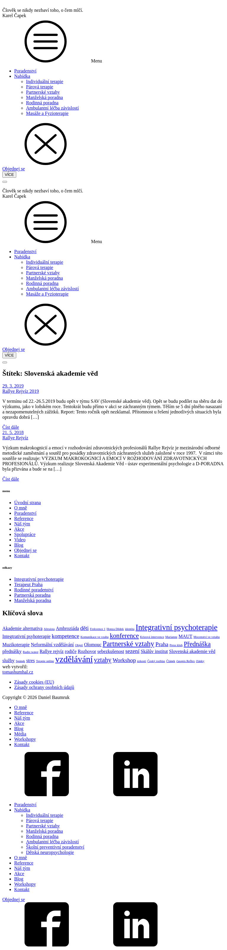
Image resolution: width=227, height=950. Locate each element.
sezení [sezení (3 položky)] (132, 651)
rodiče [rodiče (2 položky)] (71, 651)
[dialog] (113, 751)
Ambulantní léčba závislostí (52, 107)
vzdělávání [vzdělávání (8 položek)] (74, 659)
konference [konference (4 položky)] (124, 635)
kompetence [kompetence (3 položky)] (65, 636)
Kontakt (22, 555)
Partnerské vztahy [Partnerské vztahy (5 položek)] (128, 644)
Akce (19, 529)
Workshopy (25, 739)
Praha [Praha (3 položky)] (161, 644)
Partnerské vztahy (43, 92)
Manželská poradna (44, 97)
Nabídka (22, 76)
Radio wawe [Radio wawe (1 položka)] (30, 652)
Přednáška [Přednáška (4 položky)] (197, 644)
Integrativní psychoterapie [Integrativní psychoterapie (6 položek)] (177, 627)
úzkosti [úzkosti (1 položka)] (141, 661)
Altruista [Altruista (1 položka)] (49, 629)
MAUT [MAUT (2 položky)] (185, 636)
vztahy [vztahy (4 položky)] (102, 660)
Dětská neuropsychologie (50, 852)
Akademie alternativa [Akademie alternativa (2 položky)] (22, 628)
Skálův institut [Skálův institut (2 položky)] (154, 651)
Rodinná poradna (42, 102)
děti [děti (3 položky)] (84, 628)
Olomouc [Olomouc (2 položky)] (92, 644)
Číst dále (10, 427)
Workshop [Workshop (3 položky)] (124, 660)
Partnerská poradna (32, 595)
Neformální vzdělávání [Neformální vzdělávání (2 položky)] (52, 644)
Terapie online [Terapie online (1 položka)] (45, 661)
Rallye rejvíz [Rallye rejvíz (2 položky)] (52, 651)
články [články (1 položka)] (200, 661)
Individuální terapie (44, 81)
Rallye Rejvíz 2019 (20, 391)
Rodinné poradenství (33, 589)
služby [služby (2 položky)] (8, 660)
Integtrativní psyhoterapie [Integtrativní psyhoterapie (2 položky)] (26, 636)
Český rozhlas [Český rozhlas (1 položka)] (156, 661)
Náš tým (22, 523)
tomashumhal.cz (17, 671)
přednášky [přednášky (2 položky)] (12, 651)
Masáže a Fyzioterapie (47, 113)
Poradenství (25, 70)
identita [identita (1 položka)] (129, 629)
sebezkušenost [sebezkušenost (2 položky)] (110, 651)
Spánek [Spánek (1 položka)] (20, 661)
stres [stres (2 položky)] (30, 660)
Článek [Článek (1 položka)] (170, 661)
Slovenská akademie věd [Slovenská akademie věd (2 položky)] (192, 651)
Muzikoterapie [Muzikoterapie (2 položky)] (16, 644)
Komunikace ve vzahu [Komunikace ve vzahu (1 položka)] (94, 637)
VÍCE (9, 174)
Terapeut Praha (28, 584)
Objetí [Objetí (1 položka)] (79, 645)
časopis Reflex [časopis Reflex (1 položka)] (185, 661)
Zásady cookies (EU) (34, 682)
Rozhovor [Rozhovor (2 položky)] (87, 651)
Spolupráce (24, 534)
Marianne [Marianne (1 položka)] (171, 637)
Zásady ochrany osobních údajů (44, 687)
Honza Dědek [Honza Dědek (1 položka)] (115, 629)
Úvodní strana (27, 502)
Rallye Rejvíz (15, 437)
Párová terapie (39, 86)
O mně (20, 507)
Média (20, 733)
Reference (23, 518)
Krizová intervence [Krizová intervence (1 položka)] (152, 637)
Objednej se (13, 168)
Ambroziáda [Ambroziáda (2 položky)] (67, 628)
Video (19, 539)
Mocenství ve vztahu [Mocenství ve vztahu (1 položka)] (207, 637)
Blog (18, 544)
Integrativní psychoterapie (39, 579)
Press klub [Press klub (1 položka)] (176, 645)
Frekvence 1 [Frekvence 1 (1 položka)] (97, 629)
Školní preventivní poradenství (55, 847)
